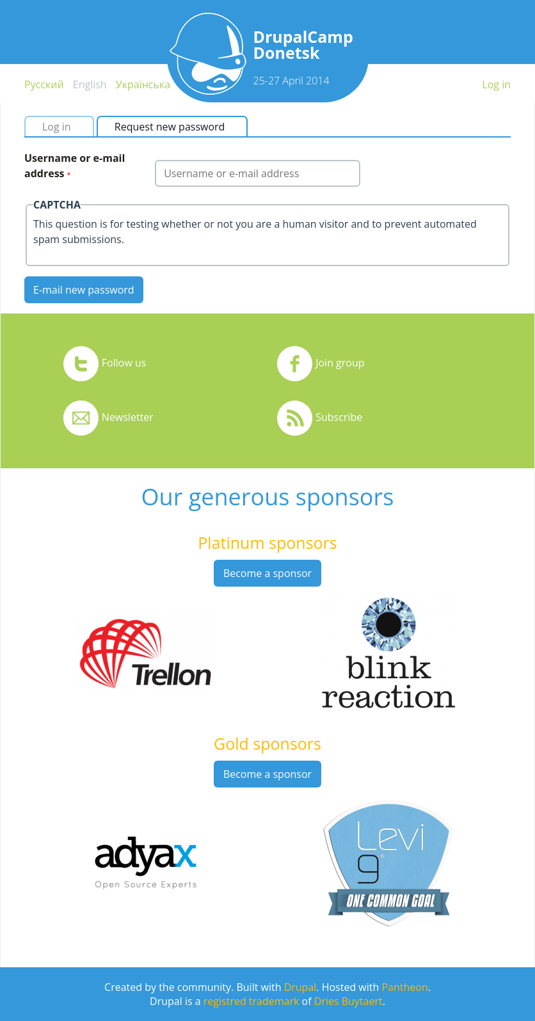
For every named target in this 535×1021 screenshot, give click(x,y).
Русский (44, 84)
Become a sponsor (267, 573)
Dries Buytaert (348, 1001)
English (90, 84)
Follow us (124, 363)
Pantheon (404, 987)
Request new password (175, 127)
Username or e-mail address (74, 165)
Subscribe (338, 417)
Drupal (300, 987)
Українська (143, 84)
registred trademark (251, 1001)
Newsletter (128, 417)
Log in (496, 84)
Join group (339, 363)
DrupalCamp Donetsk (303, 44)
